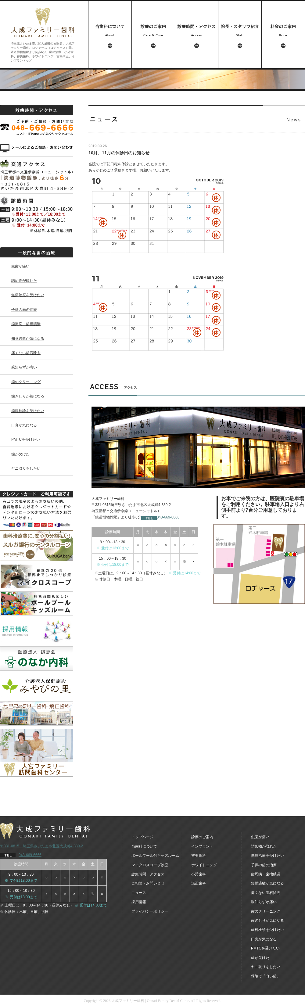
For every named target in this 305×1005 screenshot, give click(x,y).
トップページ (142, 837)
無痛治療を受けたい (27, 295)
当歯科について (144, 846)
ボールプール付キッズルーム (155, 855)
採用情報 (138, 902)
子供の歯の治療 (24, 309)
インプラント (202, 846)
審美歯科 (198, 855)
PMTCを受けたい (25, 439)
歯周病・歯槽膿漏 (26, 324)
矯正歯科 (198, 883)
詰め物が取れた (24, 280)
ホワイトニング (204, 865)
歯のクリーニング (26, 382)
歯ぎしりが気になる (27, 396)
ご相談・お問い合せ (147, 883)
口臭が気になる (24, 425)
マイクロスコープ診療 (149, 865)
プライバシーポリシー (149, 911)
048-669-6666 (160, 517)
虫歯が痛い (20, 266)
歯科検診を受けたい (27, 411)
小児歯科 (198, 874)
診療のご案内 (202, 837)
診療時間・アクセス (147, 874)
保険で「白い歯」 (265, 976)
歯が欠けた (20, 454)
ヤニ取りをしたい (26, 468)
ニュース (138, 893)
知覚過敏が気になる (27, 338)
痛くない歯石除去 (26, 353)
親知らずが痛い (24, 367)
